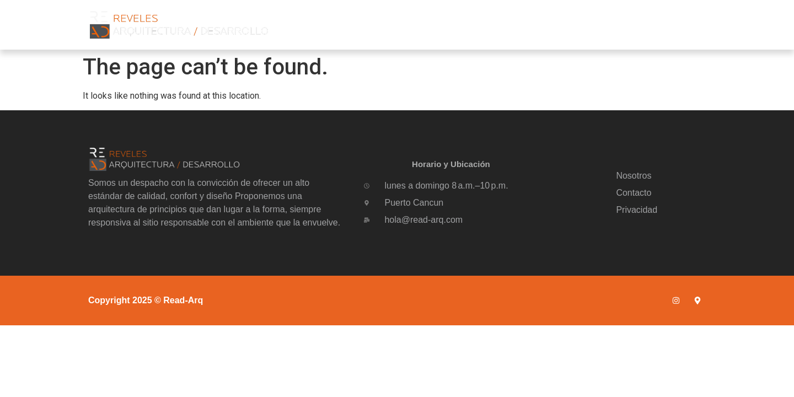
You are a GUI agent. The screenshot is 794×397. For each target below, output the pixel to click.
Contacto (665, 24)
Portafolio (603, 24)
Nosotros (541, 24)
